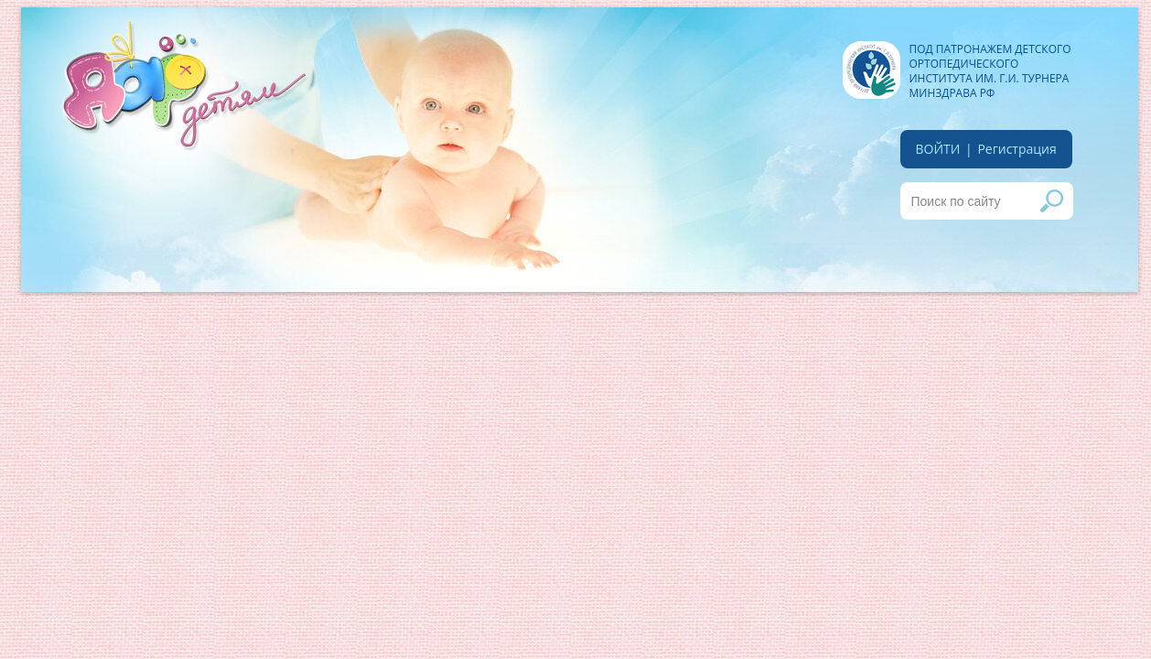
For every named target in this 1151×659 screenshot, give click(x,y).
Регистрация (1016, 148)
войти (938, 148)
